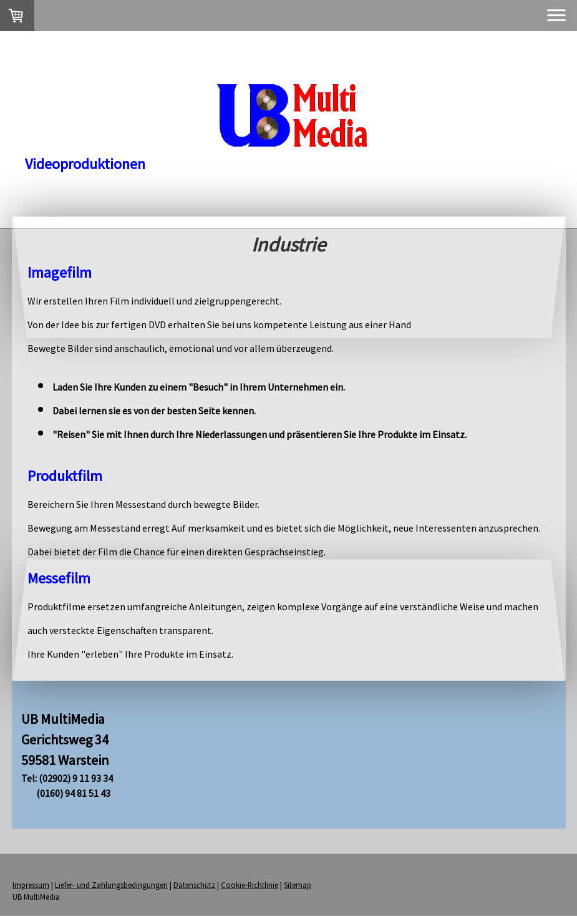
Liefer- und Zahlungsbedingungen (111, 885)
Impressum (30, 885)
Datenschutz (194, 885)
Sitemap (297, 885)
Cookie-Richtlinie (249, 885)
